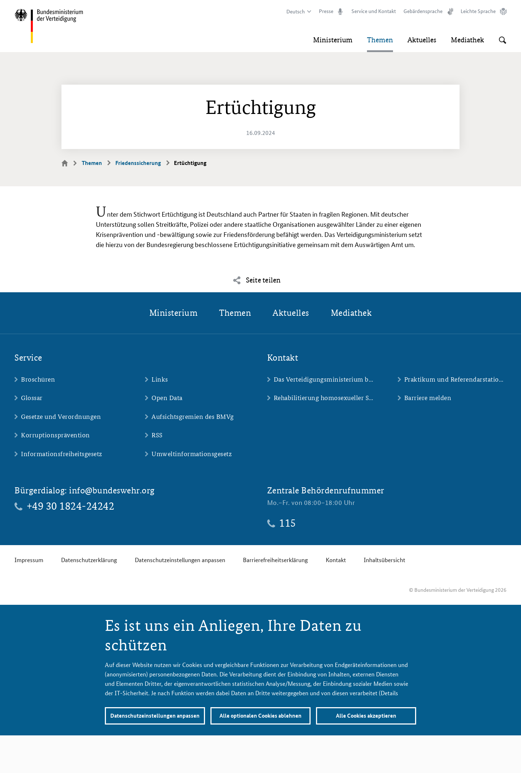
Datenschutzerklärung (89, 560)
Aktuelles (421, 39)
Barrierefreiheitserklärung (275, 560)
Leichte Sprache (478, 11)
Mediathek (467, 39)
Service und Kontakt (373, 11)
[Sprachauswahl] (297, 11)
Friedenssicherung (138, 163)
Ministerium (333, 39)
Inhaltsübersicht (384, 560)
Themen (380, 39)
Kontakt (336, 560)
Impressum (28, 560)
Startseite (69, 162)
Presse (326, 11)
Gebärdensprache (423, 11)
